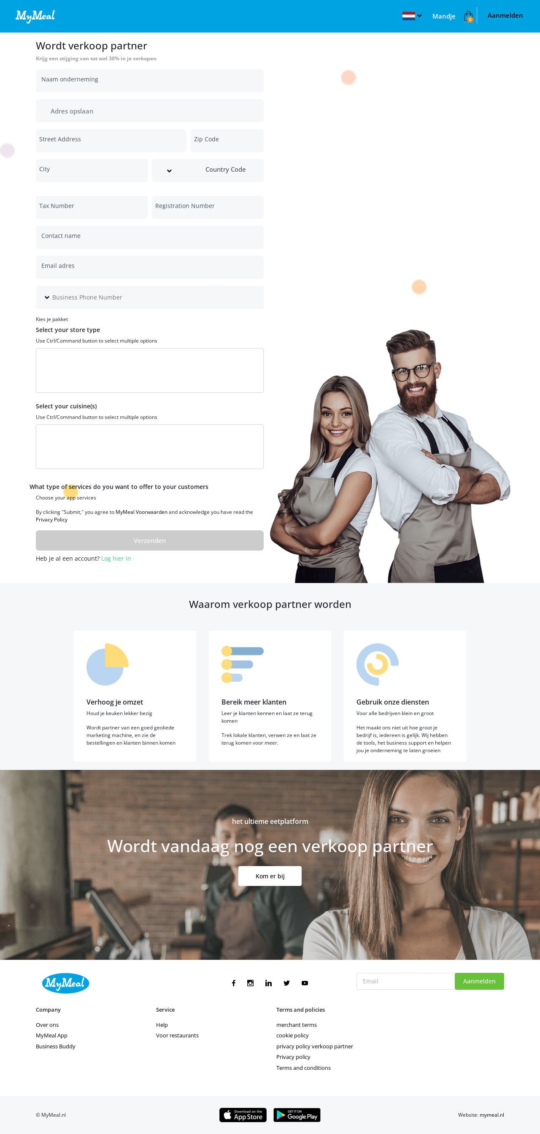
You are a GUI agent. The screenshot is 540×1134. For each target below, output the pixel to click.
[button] (411, 15)
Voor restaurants (177, 1035)
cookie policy (292, 1035)
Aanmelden (505, 15)
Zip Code (206, 139)
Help (162, 1025)
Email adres (58, 266)
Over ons (47, 1025)
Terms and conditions (303, 1068)
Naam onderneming (69, 79)
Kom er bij (270, 876)
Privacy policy (293, 1057)
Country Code (225, 169)
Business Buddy (56, 1046)
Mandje (444, 16)
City (44, 169)
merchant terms (296, 1025)
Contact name (61, 236)
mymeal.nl (492, 1114)
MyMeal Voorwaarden (141, 512)
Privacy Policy (52, 519)
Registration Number (185, 206)
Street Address (60, 139)
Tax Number (56, 206)
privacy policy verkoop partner (314, 1046)
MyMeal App (52, 1035)
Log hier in (116, 558)
